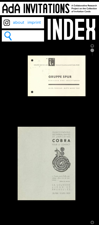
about (18, 22)
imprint (34, 22)
